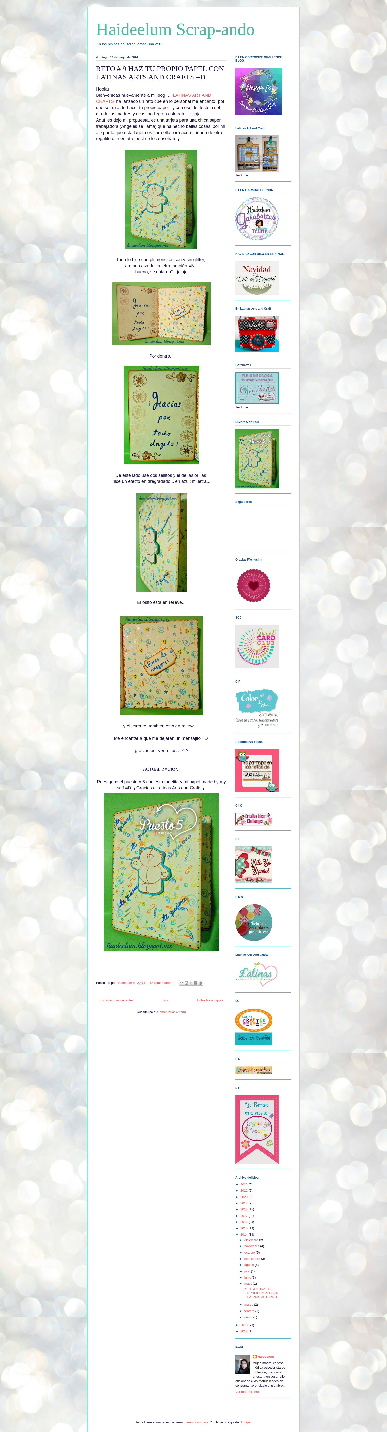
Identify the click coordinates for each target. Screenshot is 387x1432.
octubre (250, 1252)
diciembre (251, 1240)
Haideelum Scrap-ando (175, 29)
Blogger (245, 1422)
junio (248, 1277)
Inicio (165, 1000)
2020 (244, 1197)
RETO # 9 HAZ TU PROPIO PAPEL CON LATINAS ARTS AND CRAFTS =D (160, 72)
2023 (244, 1184)
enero (248, 1317)
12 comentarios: (161, 983)
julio (247, 1271)
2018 (244, 1209)
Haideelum (266, 1356)
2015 (244, 1228)
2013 (244, 1325)
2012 (244, 1331)
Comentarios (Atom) (171, 1012)
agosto (249, 1265)
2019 (244, 1203)
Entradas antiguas (210, 1000)
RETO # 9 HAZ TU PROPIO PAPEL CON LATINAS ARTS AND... (261, 1292)
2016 (244, 1222)
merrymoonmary (196, 1422)
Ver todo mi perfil (247, 1392)
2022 (244, 1190)
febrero (249, 1311)
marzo (249, 1304)
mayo (248, 1283)
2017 (244, 1216)
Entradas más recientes (117, 1000)
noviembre (252, 1246)
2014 (244, 1234)
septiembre (252, 1258)
